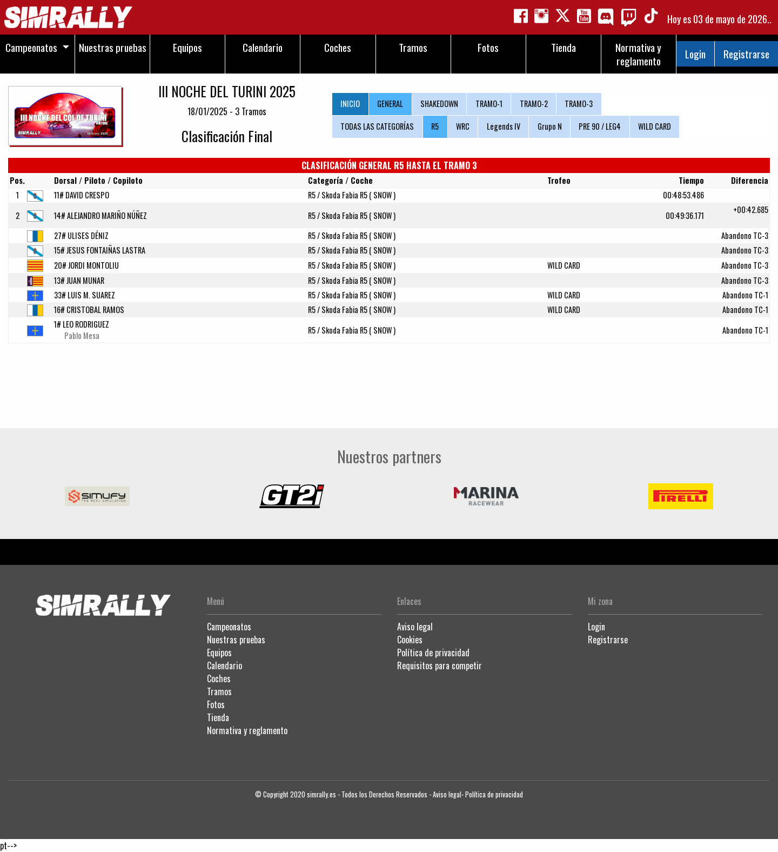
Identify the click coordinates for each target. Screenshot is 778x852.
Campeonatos (229, 626)
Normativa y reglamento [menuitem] (638, 54)
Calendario (224, 665)
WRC (463, 126)
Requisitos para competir (439, 665)
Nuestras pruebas (236, 639)
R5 (435, 126)
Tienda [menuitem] (563, 47)
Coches (219, 678)
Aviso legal (415, 626)
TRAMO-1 (488, 103)
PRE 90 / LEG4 (600, 126)
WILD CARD (654, 126)
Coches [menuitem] (337, 47)
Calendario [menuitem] (263, 47)
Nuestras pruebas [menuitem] (112, 47)
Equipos (219, 652)
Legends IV (503, 126)
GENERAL (390, 103)
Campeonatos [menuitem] (31, 47)
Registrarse (746, 54)
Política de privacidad (433, 652)
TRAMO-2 (534, 103)
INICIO (350, 103)
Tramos (219, 691)
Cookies (409, 639)
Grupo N (550, 126)
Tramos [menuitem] (413, 47)
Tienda (218, 717)
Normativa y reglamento (247, 730)
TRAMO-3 (579, 103)
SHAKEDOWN (439, 103)
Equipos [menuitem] (187, 47)
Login (695, 54)
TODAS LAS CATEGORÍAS (377, 126)
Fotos (216, 704)
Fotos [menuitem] (488, 47)
